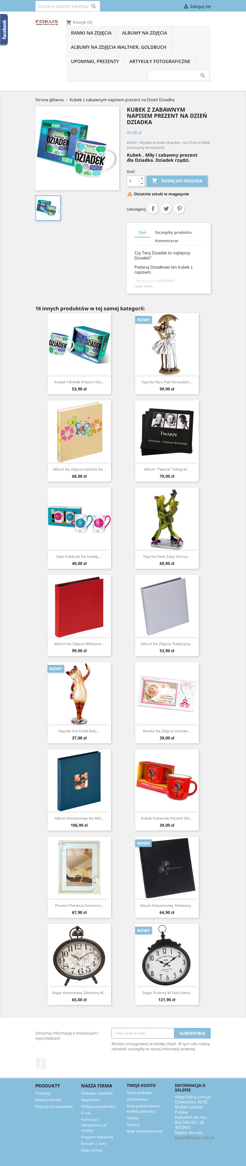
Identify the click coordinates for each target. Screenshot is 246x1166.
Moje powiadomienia (144, 1131)
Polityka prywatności (98, 1106)
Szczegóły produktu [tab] (173, 232)
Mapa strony (91, 1150)
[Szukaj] (67, 6)
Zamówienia (137, 1099)
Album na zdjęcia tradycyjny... (167, 643)
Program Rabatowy (97, 1136)
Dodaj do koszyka (177, 181)
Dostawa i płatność (97, 1093)
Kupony (133, 1124)
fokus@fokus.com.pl (194, 1137)
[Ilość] (133, 181)
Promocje (43, 1093)
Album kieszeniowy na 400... (79, 818)
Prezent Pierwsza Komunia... (79, 905)
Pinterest (179, 208)
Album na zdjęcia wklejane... (79, 643)
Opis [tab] (142, 232)
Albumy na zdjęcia (144, 33)
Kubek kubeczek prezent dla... (167, 818)
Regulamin (90, 1099)
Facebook (41, 1063)
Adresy (133, 1117)
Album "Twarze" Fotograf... (167, 469)
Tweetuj (166, 208)
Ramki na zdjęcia (91, 33)
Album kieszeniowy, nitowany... (167, 905)
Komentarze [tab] (166, 240)
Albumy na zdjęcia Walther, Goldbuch (118, 47)
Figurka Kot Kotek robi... (79, 730)
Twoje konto (141, 1085)
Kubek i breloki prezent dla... (79, 382)
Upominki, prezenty (95, 61)
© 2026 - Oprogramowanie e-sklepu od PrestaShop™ (123, 1159)
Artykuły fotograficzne (159, 61)
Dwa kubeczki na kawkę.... (79, 556)
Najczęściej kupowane (54, 1106)
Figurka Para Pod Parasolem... (167, 382)
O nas (86, 1113)
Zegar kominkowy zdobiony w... (79, 992)
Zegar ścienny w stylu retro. (166, 992)
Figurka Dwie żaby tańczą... (166, 556)
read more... (144, 286)
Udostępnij (153, 208)
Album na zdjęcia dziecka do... (79, 469)
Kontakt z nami (93, 1143)
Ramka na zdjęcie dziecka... (167, 730)
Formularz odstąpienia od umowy (93, 1125)
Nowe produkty (48, 1099)
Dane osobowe (139, 1092)
